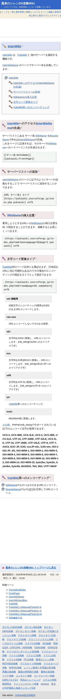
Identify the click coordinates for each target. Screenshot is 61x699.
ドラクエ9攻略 (14, 659)
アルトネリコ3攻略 (16, 639)
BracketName (13, 489)
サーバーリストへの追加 (26, 91)
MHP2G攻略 (15, 667)
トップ (4, 12)
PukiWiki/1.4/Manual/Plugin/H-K (25, 607)
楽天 (53, 684)
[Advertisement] (30, 27)
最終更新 (20, 12)
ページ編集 (47, 12)
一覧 (12, 12)
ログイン (55, 15)
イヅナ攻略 (8, 675)
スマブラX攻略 (32, 643)
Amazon (45, 684)
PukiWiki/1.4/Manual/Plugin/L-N (25, 610)
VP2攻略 (46, 643)
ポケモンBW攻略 (33, 627)
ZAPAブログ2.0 (10, 680)
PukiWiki (22, 54)
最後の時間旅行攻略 (28, 671)
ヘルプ (35, 12)
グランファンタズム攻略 (41, 639)
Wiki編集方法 (15, 617)
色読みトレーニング (30, 680)
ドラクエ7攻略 (33, 655)
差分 (35, 15)
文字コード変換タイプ (25, 102)
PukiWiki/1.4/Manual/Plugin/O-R (25, 614)
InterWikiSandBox (18, 600)
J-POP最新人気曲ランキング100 (18, 688)
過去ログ (43, 15)
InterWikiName (10, 65)
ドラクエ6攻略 (16, 655)
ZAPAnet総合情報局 (25, 695)
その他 (6, 424)
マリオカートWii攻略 (30, 663)
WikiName (41, 135)
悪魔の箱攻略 (9, 671)
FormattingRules (17, 589)
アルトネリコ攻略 (27, 635)
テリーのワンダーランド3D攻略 (23, 651)
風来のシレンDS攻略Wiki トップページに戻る (31, 567)
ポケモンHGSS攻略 (12, 627)
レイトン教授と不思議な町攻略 (40, 667)
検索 (28, 12)
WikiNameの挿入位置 (25, 97)
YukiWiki (13, 404)
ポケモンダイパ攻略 (25, 631)
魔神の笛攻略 (47, 671)
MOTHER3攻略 (10, 663)
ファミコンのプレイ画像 (26, 684)
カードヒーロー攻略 (44, 675)
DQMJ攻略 (39, 647)
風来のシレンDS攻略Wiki (18, 3)
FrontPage (14, 593)
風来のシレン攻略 (45, 659)
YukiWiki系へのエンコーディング (31, 107)
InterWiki (14, 46)
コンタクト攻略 (24, 675)
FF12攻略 (29, 659)
